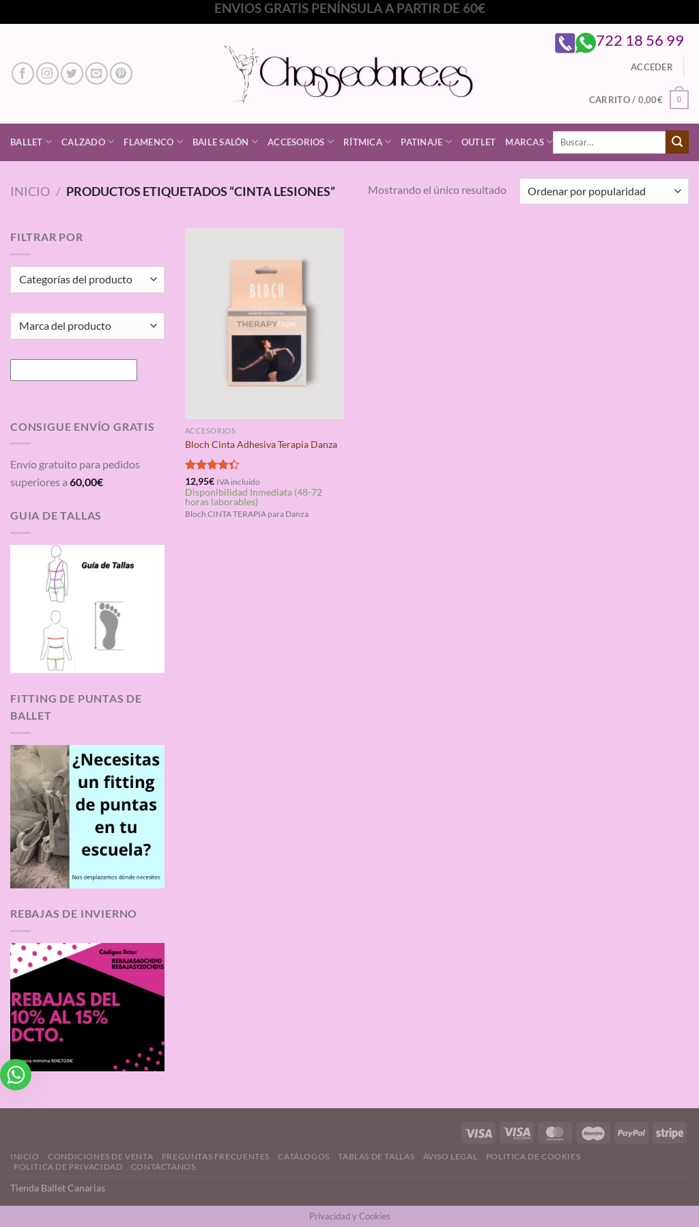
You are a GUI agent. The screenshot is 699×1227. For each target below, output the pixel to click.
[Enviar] (677, 142)
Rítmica (367, 141)
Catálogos (304, 1156)
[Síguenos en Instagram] (47, 73)
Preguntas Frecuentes (216, 1156)
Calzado (87, 141)
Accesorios (301, 141)
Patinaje (426, 141)
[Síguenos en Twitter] (72, 73)
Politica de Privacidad (68, 1166)
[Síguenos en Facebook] (23, 73)
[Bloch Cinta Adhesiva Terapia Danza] (264, 323)
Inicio (30, 191)
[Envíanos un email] (96, 73)
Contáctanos (163, 1166)
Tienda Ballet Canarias (57, 1188)
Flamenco (153, 141)
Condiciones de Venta (100, 1156)
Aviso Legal (450, 1156)
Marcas (529, 141)
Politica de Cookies (533, 1156)
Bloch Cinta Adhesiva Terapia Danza (261, 444)
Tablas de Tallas (376, 1156)
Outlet (478, 142)
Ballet (31, 141)
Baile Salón (225, 141)
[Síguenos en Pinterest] (121, 73)
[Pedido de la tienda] (604, 191)
